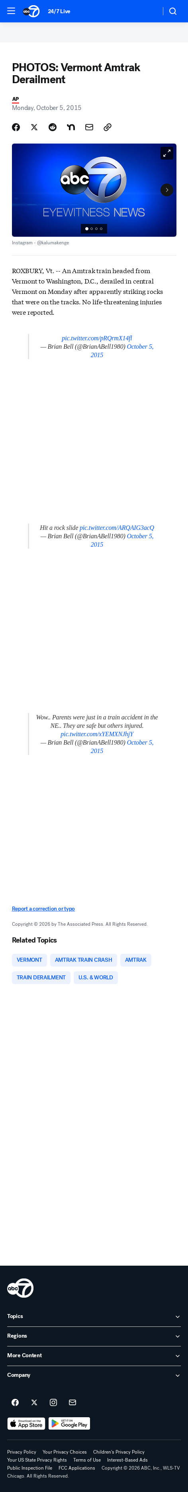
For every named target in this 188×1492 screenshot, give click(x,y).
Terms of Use (87, 1460)
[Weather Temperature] (148, 11)
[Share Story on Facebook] (16, 127)
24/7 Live (59, 11)
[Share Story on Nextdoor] (71, 127)
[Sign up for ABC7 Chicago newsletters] (72, 1403)
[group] (94, 229)
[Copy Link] (107, 127)
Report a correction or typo (43, 909)
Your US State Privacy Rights (37, 1460)
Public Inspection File (29, 1468)
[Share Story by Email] (89, 127)
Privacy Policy (21, 1452)
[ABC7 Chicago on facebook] (15, 1403)
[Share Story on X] (34, 127)
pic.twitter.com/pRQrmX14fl (97, 338)
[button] (11, 11)
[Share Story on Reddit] (52, 127)
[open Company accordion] (94, 1375)
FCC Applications (77, 1468)
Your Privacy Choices (65, 1452)
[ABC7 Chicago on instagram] (53, 1403)
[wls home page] (20, 1288)
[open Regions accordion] (94, 1336)
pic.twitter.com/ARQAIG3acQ (117, 527)
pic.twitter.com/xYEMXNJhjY (97, 734)
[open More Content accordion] (94, 1356)
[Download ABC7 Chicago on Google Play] (69, 1423)
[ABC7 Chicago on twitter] (34, 1403)
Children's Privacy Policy (119, 1452)
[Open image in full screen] (167, 153)
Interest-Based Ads (127, 1460)
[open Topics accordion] (94, 1317)
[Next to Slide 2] (167, 190)
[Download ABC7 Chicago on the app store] (26, 1423)
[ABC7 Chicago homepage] (31, 11)
